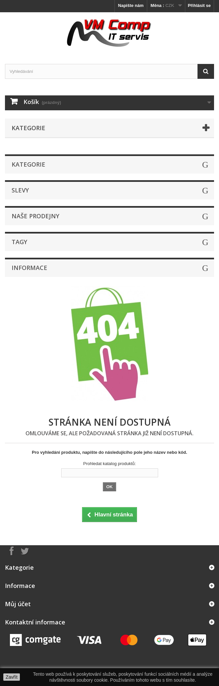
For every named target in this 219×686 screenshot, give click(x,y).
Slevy (20, 190)
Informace (29, 268)
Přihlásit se (199, 5)
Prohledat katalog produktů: (109, 463)
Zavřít (12, 677)
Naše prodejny (35, 216)
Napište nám (131, 5)
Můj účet (18, 604)
